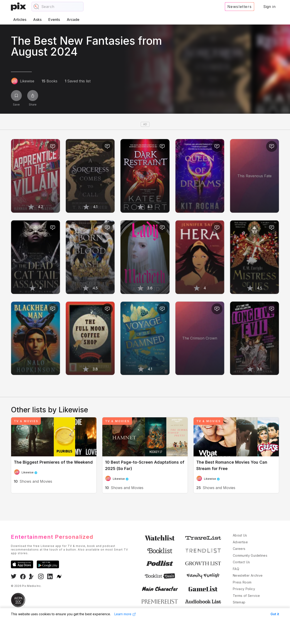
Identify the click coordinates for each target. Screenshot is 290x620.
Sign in (269, 6)
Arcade (73, 19)
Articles (19, 19)
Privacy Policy (244, 589)
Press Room (242, 582)
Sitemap (239, 602)
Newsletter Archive (248, 575)
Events (54, 19)
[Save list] (16, 95)
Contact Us (241, 562)
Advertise (240, 542)
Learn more (125, 614)
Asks (37, 19)
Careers (239, 549)
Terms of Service (246, 596)
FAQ (236, 569)
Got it (274, 614)
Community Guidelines (250, 555)
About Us (240, 535)
